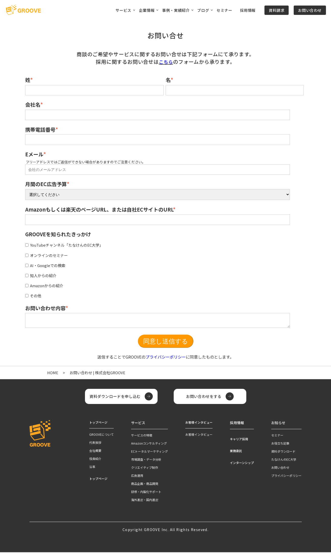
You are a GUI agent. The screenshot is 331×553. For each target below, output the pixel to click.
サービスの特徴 (141, 436)
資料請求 (276, 10)
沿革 (92, 468)
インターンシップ (242, 463)
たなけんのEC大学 (283, 460)
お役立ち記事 (280, 444)
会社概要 (95, 452)
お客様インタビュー (199, 436)
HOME (52, 374)
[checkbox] (164, 270)
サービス (137, 424)
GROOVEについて (101, 436)
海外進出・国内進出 (144, 500)
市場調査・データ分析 (146, 460)
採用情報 (248, 10)
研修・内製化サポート (146, 492)
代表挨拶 (95, 444)
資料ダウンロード (283, 452)
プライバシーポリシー (165, 358)
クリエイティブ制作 (144, 468)
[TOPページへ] (23, 10)
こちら (166, 61)
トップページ (98, 480)
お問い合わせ (310, 10)
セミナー (224, 10)
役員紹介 (95, 460)
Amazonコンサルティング (149, 444)
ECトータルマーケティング (149, 452)
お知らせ (277, 424)
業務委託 (236, 451)
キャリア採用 (239, 440)
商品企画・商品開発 (144, 484)
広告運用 (137, 476)
